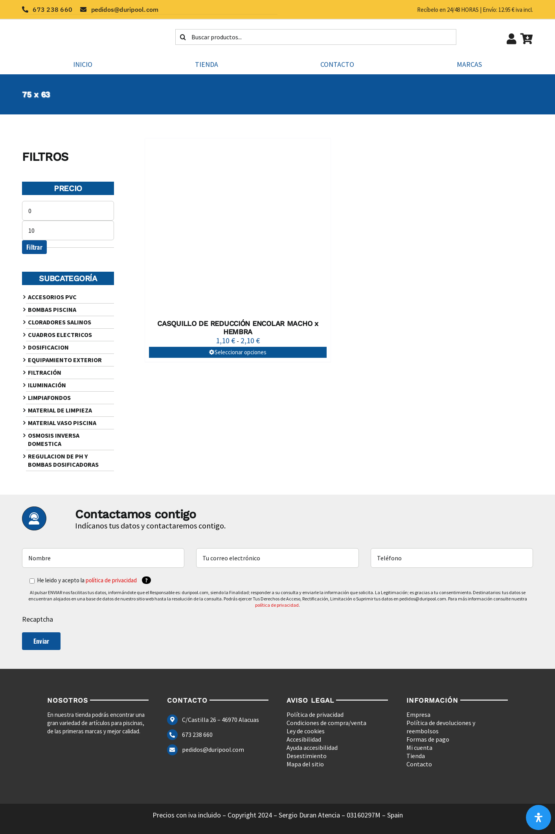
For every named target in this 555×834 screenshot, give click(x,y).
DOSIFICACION (48, 347)
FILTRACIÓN (44, 372)
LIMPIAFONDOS (49, 397)
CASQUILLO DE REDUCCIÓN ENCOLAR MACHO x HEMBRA (237, 327)
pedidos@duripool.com (213, 749)
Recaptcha (37, 619)
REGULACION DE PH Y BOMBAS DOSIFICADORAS (63, 460)
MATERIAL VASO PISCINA (62, 423)
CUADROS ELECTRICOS (60, 335)
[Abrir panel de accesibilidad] (538, 817)
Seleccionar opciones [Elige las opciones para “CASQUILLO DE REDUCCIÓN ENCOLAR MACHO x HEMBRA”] (240, 352)
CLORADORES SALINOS (59, 322)
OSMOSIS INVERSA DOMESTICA (53, 439)
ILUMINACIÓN (47, 385)
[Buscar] (183, 37)
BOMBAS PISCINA (52, 309)
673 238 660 (197, 734)
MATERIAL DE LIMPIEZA (60, 410)
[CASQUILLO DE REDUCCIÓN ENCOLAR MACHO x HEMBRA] (238, 226)
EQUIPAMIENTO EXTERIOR (65, 360)
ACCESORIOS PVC (52, 297)
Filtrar (34, 247)
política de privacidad (111, 580)
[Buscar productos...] (315, 37)
